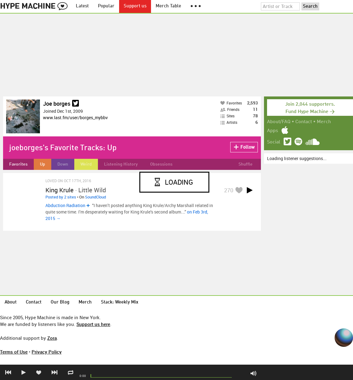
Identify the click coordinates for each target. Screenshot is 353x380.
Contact (303, 121)
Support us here (93, 324)
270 (228, 190)
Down (62, 164)
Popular (106, 6)
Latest (82, 6)
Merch (324, 121)
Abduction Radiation (65, 205)
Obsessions (161, 164)
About (11, 302)
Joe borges (56, 103)
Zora (52, 338)
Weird (86, 164)
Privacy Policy (47, 352)
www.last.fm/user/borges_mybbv (75, 117)
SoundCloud (95, 197)
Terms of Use (14, 352)
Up (42, 164)
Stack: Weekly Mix (119, 302)
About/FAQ (278, 121)
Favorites (18, 164)
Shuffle (246, 164)
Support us (135, 6)
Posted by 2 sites (60, 197)
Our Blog (60, 302)
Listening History (121, 164)
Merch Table (168, 6)
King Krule (59, 190)
